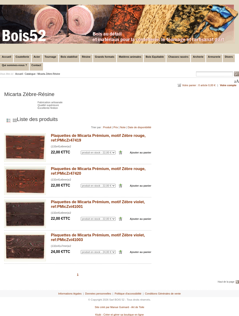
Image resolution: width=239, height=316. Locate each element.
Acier (37, 56)
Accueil (6, 56)
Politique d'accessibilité (128, 293)
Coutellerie (22, 56)
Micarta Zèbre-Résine (48, 74)
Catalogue (30, 74)
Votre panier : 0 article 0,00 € (198, 85)
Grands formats (104, 56)
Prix (115, 127)
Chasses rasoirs (178, 56)
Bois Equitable (155, 56)
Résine (86, 56)
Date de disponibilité (139, 127)
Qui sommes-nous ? (14, 65)
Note (123, 127)
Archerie (198, 56)
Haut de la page (226, 281)
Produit (107, 127)
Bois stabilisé (69, 56)
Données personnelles (98, 293)
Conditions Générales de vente (163, 293)
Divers (229, 56)
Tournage (50, 56)
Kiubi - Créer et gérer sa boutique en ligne (119, 314)
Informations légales (69, 293)
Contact (36, 65)
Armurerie (214, 56)
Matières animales (130, 56)
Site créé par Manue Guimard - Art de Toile (119, 307)
